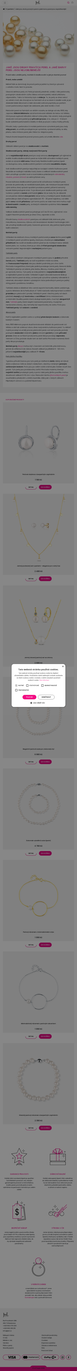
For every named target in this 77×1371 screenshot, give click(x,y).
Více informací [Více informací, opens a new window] (44, 680)
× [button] (63, 666)
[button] (38, 703)
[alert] (38, 685)
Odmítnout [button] (46, 697)
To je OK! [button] (29, 697)
